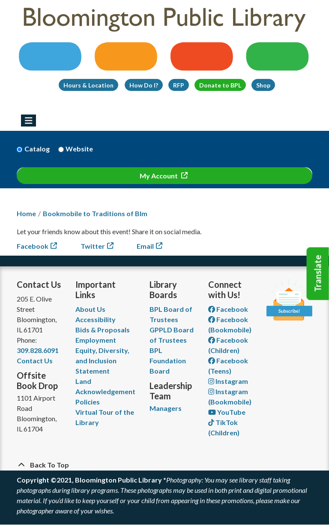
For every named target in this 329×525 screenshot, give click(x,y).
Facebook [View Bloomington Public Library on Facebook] (228, 309)
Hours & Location (88, 85)
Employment (95, 340)
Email (145, 246)
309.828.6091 (38, 350)
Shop (263, 85)
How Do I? (143, 85)
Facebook (32, 246)
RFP (178, 85)
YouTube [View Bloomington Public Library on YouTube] (226, 412)
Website (79, 149)
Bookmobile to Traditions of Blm (95, 213)
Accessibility (95, 319)
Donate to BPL (220, 85)
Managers (166, 408)
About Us (90, 309)
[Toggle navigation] (28, 121)
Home (26, 213)
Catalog (37, 149)
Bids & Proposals (102, 330)
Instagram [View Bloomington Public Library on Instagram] (228, 381)
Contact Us (35, 360)
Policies (87, 402)
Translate (318, 273)
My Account (159, 176)
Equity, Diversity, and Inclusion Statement (102, 360)
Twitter (93, 246)
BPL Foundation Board (168, 360)
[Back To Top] (164, 465)
